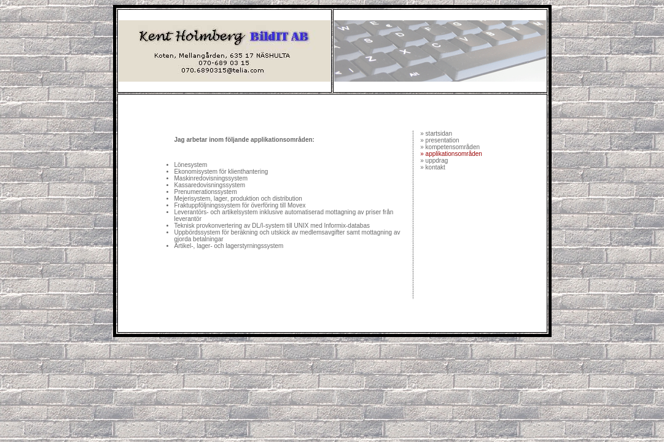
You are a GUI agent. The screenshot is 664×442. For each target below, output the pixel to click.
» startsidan (436, 133)
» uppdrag (433, 160)
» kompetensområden (450, 147)
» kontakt (432, 167)
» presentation (439, 140)
